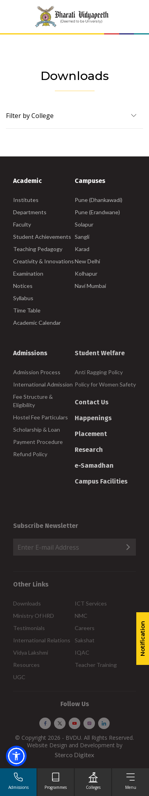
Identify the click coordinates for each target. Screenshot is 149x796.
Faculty (22, 224)
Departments (29, 212)
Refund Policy (30, 454)
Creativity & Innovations (43, 261)
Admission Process (36, 372)
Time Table (27, 310)
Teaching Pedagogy (37, 249)
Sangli (82, 236)
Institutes (26, 199)
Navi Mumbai (90, 285)
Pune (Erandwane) (97, 212)
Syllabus (23, 298)
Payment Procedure (38, 441)
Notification (142, 638)
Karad (82, 249)
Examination (28, 273)
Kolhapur (86, 273)
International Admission (43, 384)
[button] (16, 756)
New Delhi (87, 261)
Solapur (84, 224)
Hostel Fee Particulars (40, 417)
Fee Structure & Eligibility (33, 400)
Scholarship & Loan (36, 429)
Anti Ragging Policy (99, 372)
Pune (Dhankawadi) (98, 199)
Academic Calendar (37, 322)
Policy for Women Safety (105, 384)
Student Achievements (42, 236)
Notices (23, 285)
